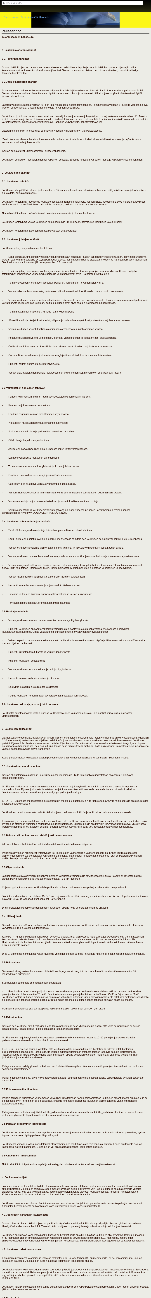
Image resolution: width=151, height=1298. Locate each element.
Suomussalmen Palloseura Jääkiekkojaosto (26, 17)
